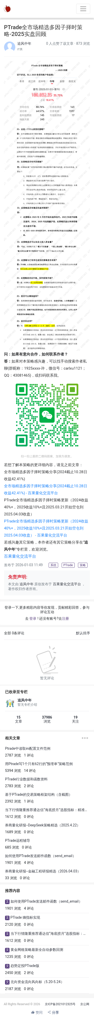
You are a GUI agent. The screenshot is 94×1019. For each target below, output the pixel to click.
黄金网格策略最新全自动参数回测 (37, 950)
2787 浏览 (13, 755)
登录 (32, 618)
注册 (65, 618)
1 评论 (29, 755)
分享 (53, 1012)
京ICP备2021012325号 (60, 1004)
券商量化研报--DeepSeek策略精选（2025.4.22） (42, 825)
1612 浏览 (13, 817)
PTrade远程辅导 (17, 840)
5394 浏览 (13, 771)
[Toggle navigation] (83, 9)
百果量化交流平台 (67, 584)
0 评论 (29, 817)
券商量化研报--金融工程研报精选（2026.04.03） (43, 871)
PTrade (46, 528)
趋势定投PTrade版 (25, 966)
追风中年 (24, 43)
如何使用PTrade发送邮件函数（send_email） (40, 856)
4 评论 (29, 863)
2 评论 (29, 786)
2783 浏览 (13, 786)
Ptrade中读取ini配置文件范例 (27, 748)
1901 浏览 (13, 863)
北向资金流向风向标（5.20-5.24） (37, 982)
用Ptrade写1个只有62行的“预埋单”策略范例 (39, 764)
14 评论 (30, 771)
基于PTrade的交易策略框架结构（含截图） (38, 794)
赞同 (36, 1012)
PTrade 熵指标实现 (25, 917)
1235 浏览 (13, 957)
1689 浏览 (13, 832)
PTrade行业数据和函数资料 (26, 779)
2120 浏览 (13, 924)
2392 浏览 (13, 801)
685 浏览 (12, 847)
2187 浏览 (13, 989)
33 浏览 (11, 878)
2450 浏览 (13, 973)
